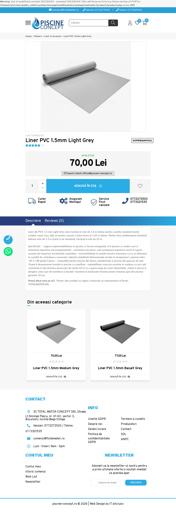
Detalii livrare (97, 429)
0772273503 (139, 199)
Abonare (136, 482)
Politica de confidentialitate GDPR (99, 438)
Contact (126, 429)
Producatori (129, 424)
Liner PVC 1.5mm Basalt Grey (120, 368)
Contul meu (33, 467)
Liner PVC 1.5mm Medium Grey (56, 368)
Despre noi (95, 424)
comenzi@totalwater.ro (64, 10)
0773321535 (138, 202)
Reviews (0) (54, 221)
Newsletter (32, 482)
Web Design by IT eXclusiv (107, 504)
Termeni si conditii (133, 419)
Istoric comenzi (35, 472)
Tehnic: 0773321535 (129, 10)
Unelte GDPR (97, 419)
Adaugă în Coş (88, 186)
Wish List (31, 477)
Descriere (33, 221)
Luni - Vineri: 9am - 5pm (45, 446)
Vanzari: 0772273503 (96, 10)
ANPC (125, 439)
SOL (123, 434)
